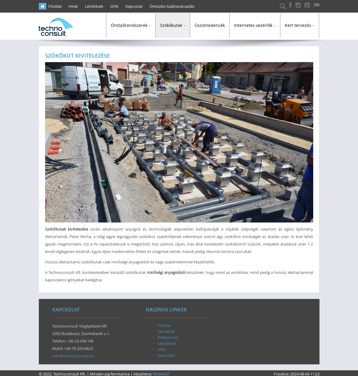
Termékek (166, 330)
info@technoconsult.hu (73, 355)
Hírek (73, 6)
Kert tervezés (298, 25)
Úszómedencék (210, 25)
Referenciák (168, 336)
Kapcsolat (134, 6)
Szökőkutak (171, 25)
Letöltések (94, 6)
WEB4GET (161, 372)
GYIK (114, 6)
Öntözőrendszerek (129, 25)
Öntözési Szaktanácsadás (172, 6)
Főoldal (55, 6)
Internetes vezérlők (253, 25)
